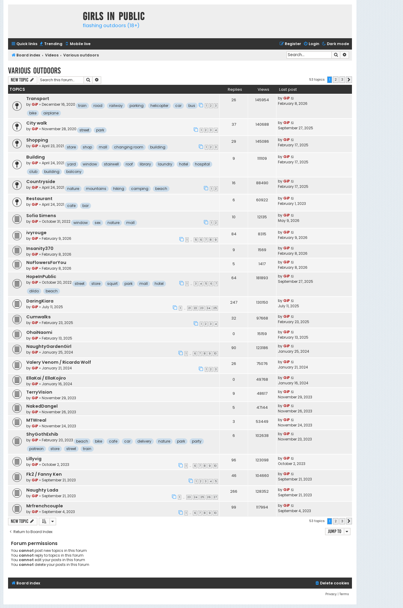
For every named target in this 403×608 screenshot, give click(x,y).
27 (215, 497)
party (197, 441)
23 (202, 308)
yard (71, 164)
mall (103, 147)
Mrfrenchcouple (44, 506)
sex (98, 222)
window (90, 164)
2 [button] (336, 79)
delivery (144, 441)
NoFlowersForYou (46, 262)
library (145, 164)
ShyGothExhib (42, 434)
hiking (118, 188)
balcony (73, 171)
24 (208, 308)
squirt (112, 283)
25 (215, 308)
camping (139, 188)
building (157, 147)
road (97, 105)
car (178, 105)
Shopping (37, 140)
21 (189, 308)
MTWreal (36, 420)
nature (73, 188)
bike (32, 113)
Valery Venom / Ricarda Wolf (58, 362)
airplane (51, 113)
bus (191, 105)
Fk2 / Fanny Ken (44, 474)
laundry (165, 164)
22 (195, 308)
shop (87, 147)
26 (208, 497)
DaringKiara (39, 301)
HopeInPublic (41, 277)
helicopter (159, 105)
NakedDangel (42, 406)
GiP (35, 104)
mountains (96, 188)
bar (85, 205)
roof (129, 164)
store (71, 147)
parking (137, 105)
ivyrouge (36, 233)
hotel (183, 164)
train (82, 105)
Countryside (40, 182)
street (84, 130)
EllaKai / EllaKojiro (46, 378)
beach (161, 188)
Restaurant (39, 199)
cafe (71, 205)
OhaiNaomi (39, 332)
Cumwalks (38, 317)
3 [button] (342, 79)
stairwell (111, 164)
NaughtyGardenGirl (48, 346)
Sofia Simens (41, 216)
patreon (36, 448)
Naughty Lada (42, 490)
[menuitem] (50, 44)
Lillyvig (33, 459)
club (33, 171)
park (100, 130)
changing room (128, 147)
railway (116, 105)
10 (215, 353)
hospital (202, 164)
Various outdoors (34, 70)
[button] (349, 79)
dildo (34, 291)
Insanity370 (39, 248)
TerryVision (39, 392)
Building (35, 157)
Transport (37, 99)
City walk (36, 123)
